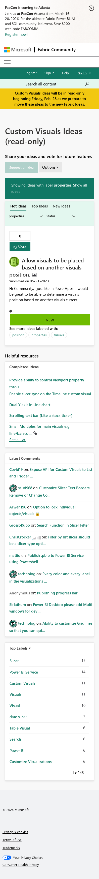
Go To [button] (82, 73)
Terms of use (12, 839)
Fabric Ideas (74, 104)
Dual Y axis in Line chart (29, 404)
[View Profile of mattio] (14, 555)
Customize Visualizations (31, 761)
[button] (21, 167)
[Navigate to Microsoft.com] (17, 49)
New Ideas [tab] (61, 205)
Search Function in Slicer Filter (63, 525)
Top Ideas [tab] (39, 205)
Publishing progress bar (57, 592)
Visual (15, 705)
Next (90, 771)
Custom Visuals (22, 683)
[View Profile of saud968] (25, 487)
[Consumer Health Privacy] (50, 864)
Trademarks (11, 847)
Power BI (17, 750)
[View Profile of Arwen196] (17, 506)
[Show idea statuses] (60, 216)
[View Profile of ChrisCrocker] (20, 536)
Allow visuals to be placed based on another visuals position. (46, 267)
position (18, 335)
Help (65, 73)
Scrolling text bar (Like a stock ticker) (40, 415)
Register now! (16, 34)
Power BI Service (24, 672)
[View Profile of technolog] (26, 573)
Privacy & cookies (15, 832)
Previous (66, 771)
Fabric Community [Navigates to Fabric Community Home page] (57, 49)
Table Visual (20, 728)
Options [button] (48, 167)
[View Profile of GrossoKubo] (19, 525)
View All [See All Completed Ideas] (17, 440)
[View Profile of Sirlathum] (17, 604)
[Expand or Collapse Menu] (7, 62)
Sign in (49, 73)
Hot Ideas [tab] (18, 205)
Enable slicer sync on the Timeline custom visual (50, 393)
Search (15, 739)
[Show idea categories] (25, 216)
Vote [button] (22, 246)
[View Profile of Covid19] (16, 469)
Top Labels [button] (18, 648)
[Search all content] (57, 84)
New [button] (50, 319)
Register (31, 73)
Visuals (59, 335)
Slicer (14, 660)
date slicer (18, 716)
